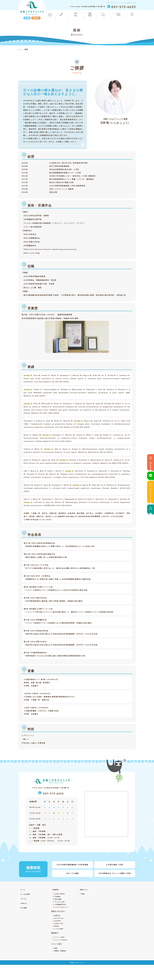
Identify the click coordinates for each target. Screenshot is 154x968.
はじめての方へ (60, 919)
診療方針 (58, 917)
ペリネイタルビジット (62, 908)
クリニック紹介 (151, 492)
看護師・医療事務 (61, 954)
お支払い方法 (59, 925)
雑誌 (84, 894)
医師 (56, 951)
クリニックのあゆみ (62, 942)
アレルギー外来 (60, 902)
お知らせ (24, 903)
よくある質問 (119, 15)
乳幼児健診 (58, 899)
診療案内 (63, 15)
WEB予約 (58, 922)
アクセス (132, 15)
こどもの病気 (59, 931)
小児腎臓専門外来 (61, 905)
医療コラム (85, 889)
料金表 (57, 928)
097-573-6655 (51, 793)
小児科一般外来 (60, 894)
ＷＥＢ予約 (150, 462)
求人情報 (150, 509)
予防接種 (58, 897)
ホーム (53, 15)
